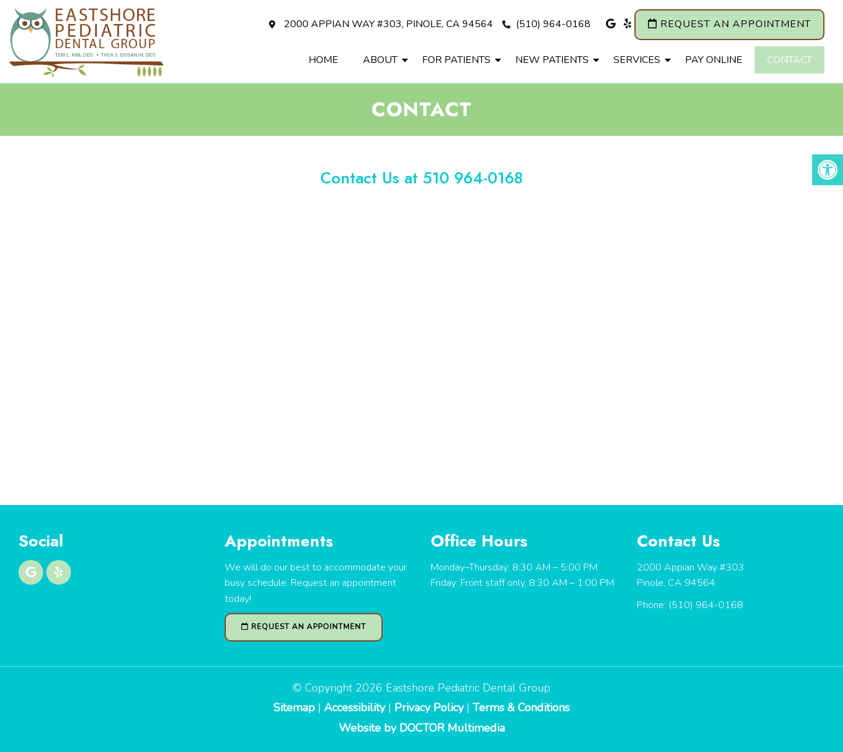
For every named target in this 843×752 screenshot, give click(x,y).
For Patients (456, 60)
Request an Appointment (729, 24)
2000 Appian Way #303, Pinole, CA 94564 (388, 24)
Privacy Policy (430, 707)
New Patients (552, 60)
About (380, 60)
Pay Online (713, 60)
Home (323, 60)
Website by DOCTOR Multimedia (422, 728)
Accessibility (354, 707)
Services (636, 60)
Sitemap (294, 707)
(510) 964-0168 (546, 24)
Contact (789, 60)
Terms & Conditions (521, 707)
